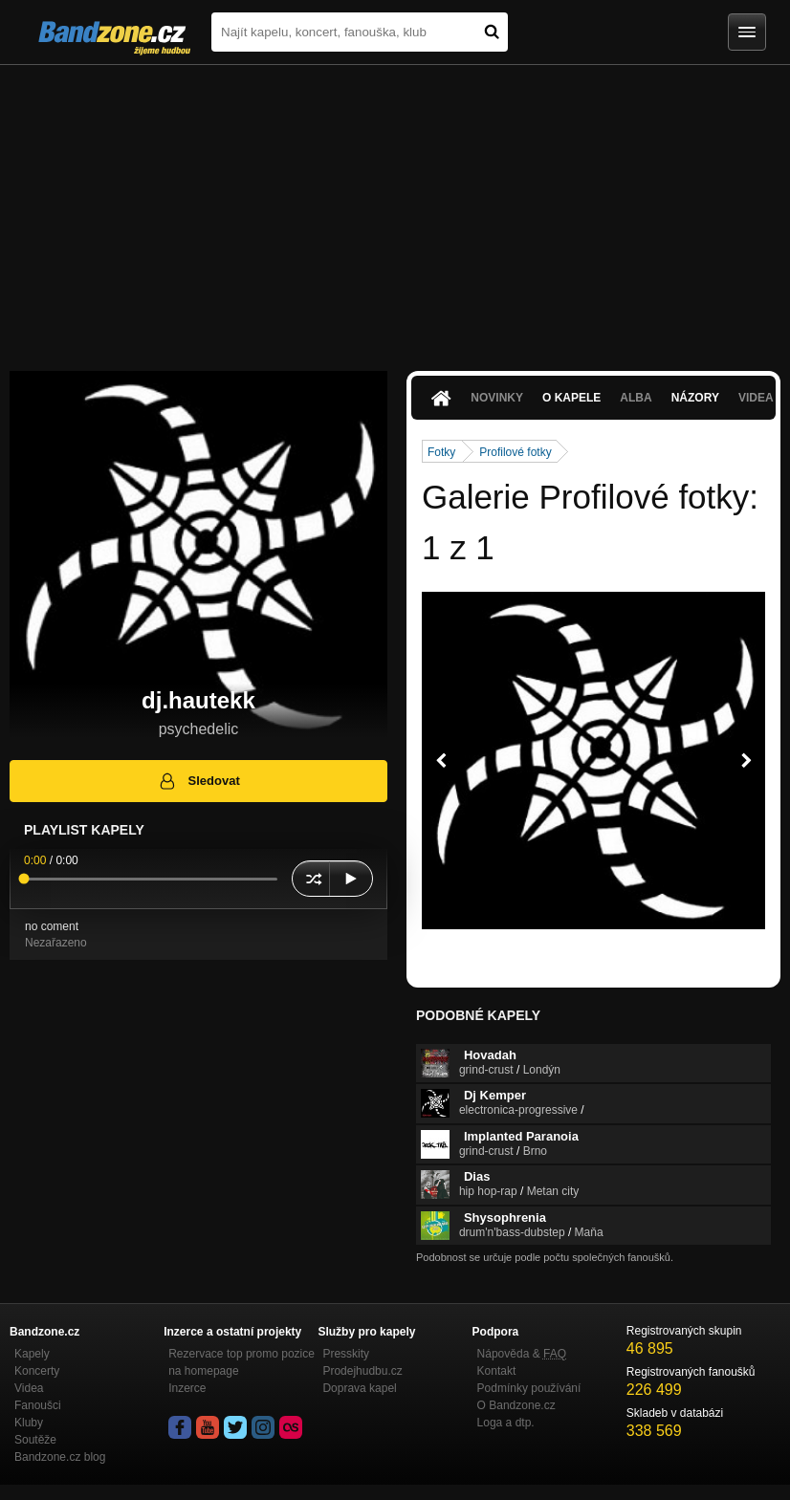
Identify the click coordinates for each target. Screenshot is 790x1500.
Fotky (441, 452)
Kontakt (496, 1371)
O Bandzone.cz (516, 1405)
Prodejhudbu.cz (362, 1371)
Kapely (32, 1353)
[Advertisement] (395, 208)
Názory (695, 397)
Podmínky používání (529, 1388)
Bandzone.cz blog (59, 1457)
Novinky (497, 397)
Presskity (345, 1353)
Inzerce (187, 1388)
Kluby (28, 1422)
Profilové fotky (515, 452)
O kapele (571, 397)
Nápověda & (521, 1353)
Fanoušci (37, 1405)
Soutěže (35, 1439)
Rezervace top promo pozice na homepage (241, 1362)
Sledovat (198, 781)
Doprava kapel (359, 1388)
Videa (28, 1388)
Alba (635, 397)
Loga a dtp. (506, 1422)
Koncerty (36, 1371)
